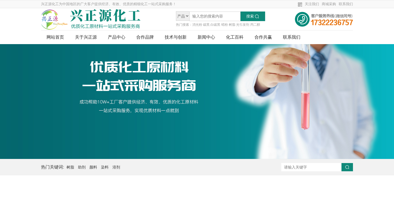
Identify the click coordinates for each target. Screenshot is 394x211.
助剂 (82, 167)
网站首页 (55, 37)
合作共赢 (263, 37)
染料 (105, 167)
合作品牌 (145, 37)
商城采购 (329, 4)
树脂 (70, 167)
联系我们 (346, 4)
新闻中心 (206, 37)
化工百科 (235, 37)
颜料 (93, 167)
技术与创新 (176, 37)
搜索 (252, 16)
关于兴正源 (86, 37)
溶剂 (116, 167)
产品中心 (116, 37)
